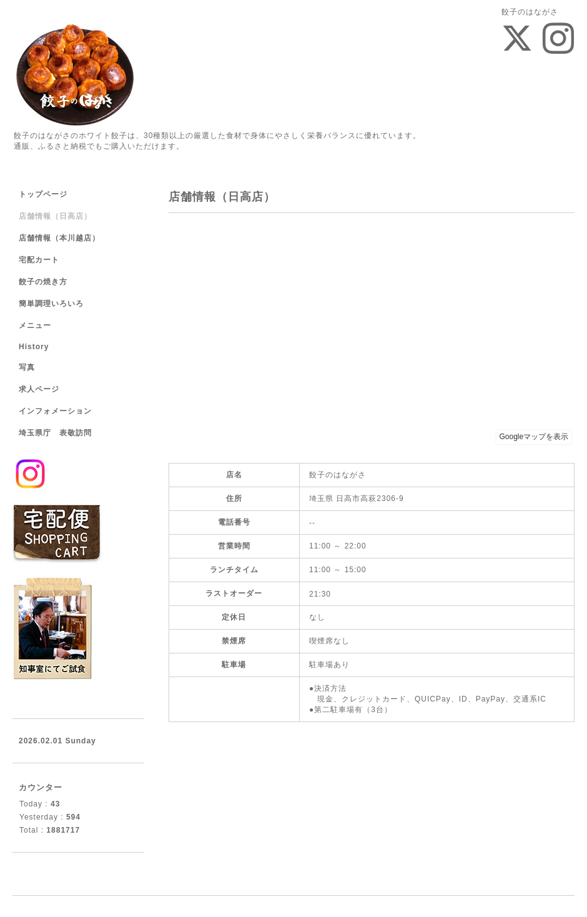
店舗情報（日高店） (55, 216)
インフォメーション (55, 411)
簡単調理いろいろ (51, 303)
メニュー (35, 325)
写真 (27, 367)
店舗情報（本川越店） (59, 238)
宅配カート (39, 259)
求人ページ (39, 389)
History (34, 346)
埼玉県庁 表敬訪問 (55, 433)
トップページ (43, 194)
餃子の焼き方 (43, 281)
